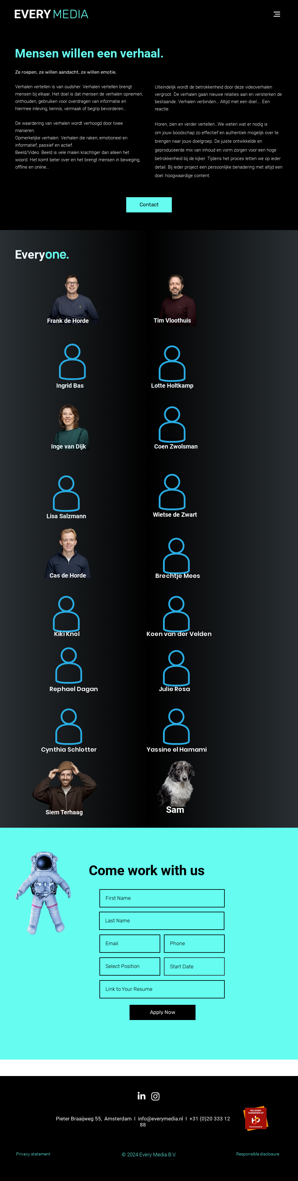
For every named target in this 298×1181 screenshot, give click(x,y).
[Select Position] (129, 966)
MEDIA (70, 14)
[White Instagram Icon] (155, 1096)
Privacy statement (33, 1153)
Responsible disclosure (257, 1153)
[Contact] (149, 204)
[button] (277, 14)
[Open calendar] (215, 966)
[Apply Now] (163, 1012)
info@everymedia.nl (160, 1119)
